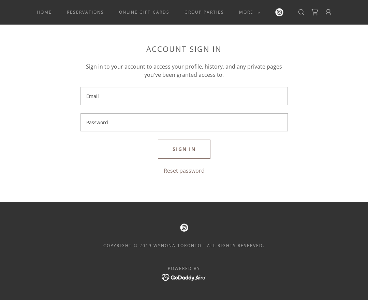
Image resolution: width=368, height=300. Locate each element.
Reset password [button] (184, 170)
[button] (248, 12)
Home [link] (44, 12)
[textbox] (184, 96)
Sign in (184, 149)
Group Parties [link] (204, 12)
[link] (279, 12)
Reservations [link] (85, 12)
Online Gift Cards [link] (144, 12)
